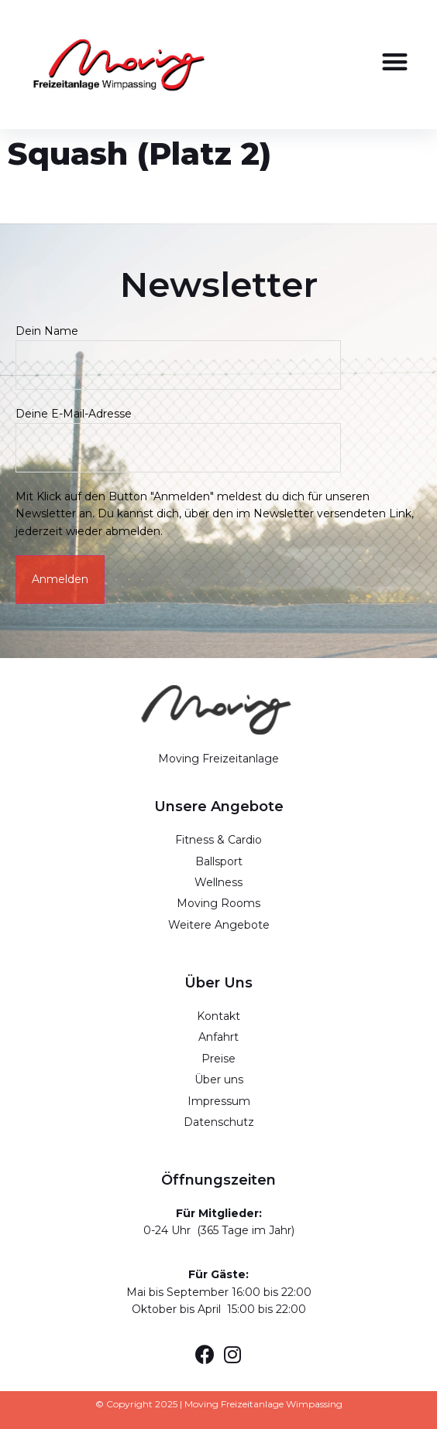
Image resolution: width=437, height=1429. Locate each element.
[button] (394, 62)
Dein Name (178, 347)
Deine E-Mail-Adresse (178, 430)
